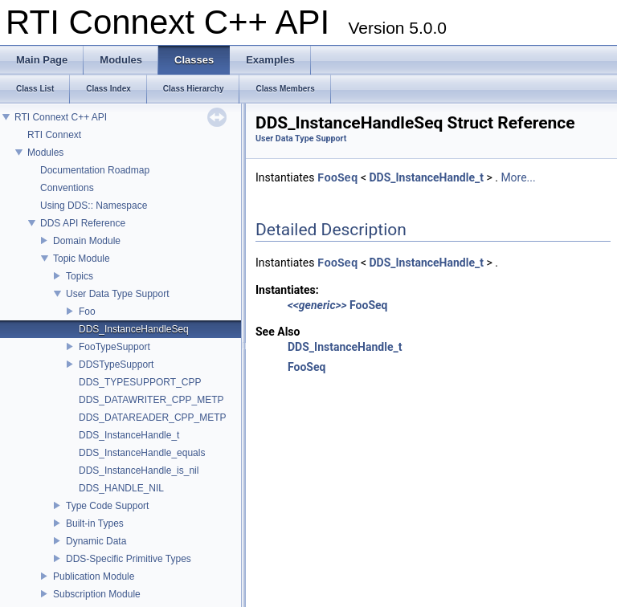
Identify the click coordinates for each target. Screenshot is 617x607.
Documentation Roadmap (94, 170)
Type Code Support (107, 505)
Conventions (67, 188)
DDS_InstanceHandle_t (129, 435)
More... (518, 178)
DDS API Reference (82, 223)
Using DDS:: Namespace (93, 205)
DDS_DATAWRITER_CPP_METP (151, 399)
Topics (79, 276)
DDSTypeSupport (116, 364)
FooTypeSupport (114, 346)
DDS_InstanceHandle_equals (142, 452)
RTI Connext (54, 135)
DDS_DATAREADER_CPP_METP (153, 417)
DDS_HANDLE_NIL (121, 488)
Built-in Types (95, 523)
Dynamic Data (96, 541)
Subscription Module (97, 594)
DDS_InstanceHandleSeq (134, 329)
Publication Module (93, 576)
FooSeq (337, 177)
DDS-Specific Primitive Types (128, 558)
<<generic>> (317, 305)
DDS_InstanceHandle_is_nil (138, 470)
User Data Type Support (118, 293)
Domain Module (87, 240)
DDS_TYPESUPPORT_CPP (140, 382)
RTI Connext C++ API (60, 117)
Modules (45, 152)
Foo (87, 311)
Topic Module (81, 258)
